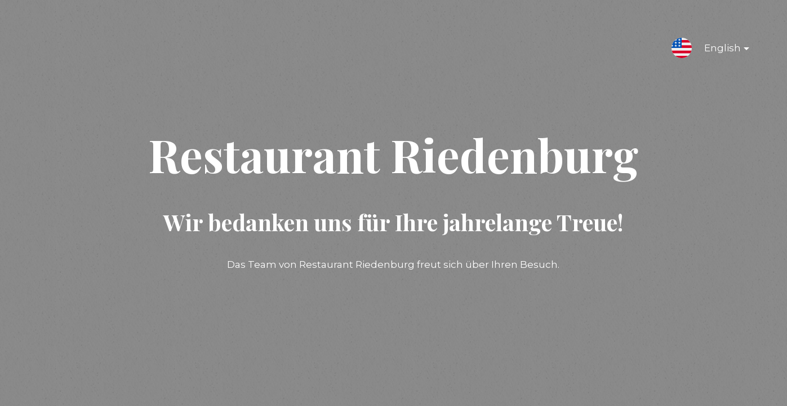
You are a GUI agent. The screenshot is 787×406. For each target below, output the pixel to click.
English (718, 50)
